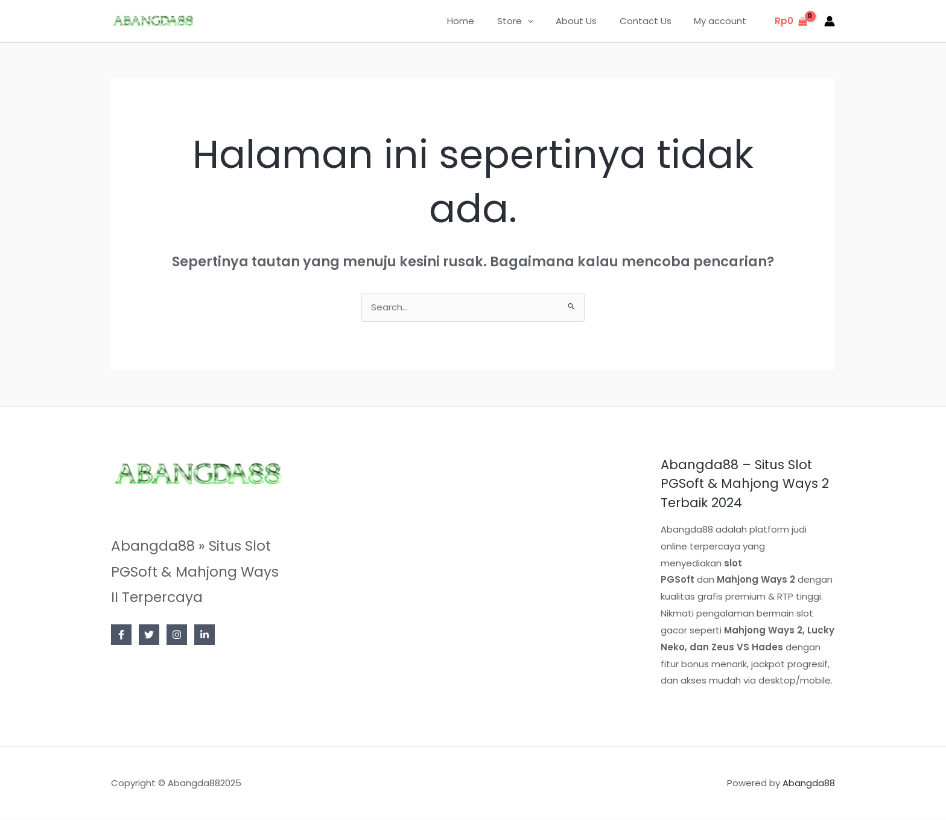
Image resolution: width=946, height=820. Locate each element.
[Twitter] (149, 635)
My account (722, 20)
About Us (587, 20)
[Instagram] (177, 635)
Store (531, 21)
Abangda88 (809, 783)
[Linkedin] (204, 635)
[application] (543, 21)
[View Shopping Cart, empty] (791, 21)
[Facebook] (121, 635)
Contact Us (652, 20)
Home (481, 20)
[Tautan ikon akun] (829, 21)
